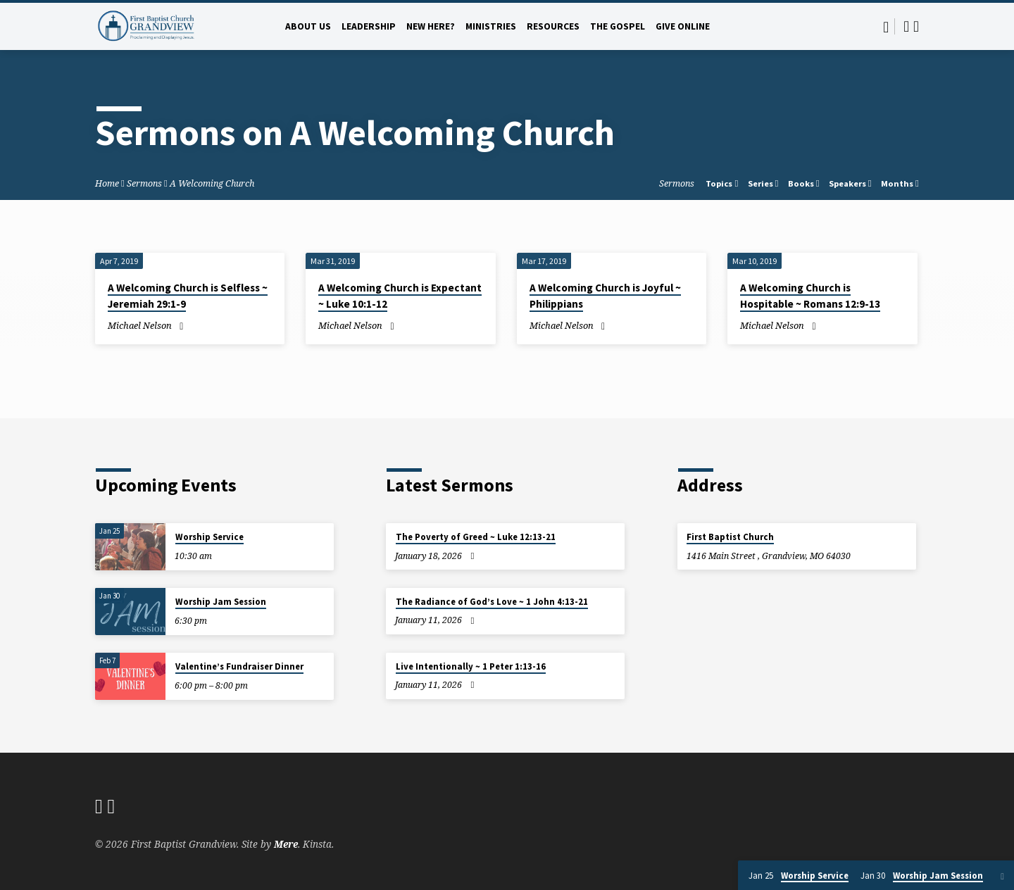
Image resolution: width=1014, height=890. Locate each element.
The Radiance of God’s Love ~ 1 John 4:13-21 (492, 602)
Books (804, 183)
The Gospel (617, 26)
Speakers (850, 183)
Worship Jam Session (220, 602)
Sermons (144, 183)
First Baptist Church (730, 537)
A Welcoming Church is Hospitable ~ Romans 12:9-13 (810, 296)
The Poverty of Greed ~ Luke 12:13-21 (476, 537)
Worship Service (209, 537)
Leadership (369, 26)
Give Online (683, 26)
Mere (286, 844)
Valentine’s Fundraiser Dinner (239, 666)
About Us (308, 26)
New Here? (430, 26)
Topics (722, 183)
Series (763, 183)
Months (900, 183)
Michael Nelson (140, 325)
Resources (553, 26)
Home (107, 183)
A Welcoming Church (212, 183)
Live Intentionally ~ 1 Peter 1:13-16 (471, 666)
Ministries (490, 26)
